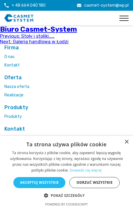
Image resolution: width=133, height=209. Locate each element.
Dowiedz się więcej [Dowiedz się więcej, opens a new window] (86, 170)
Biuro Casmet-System (38, 29)
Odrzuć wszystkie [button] (94, 182)
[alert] (66, 172)
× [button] (126, 142)
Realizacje (14, 95)
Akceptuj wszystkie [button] (39, 182)
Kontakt (12, 65)
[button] (66, 195)
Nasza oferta (16, 86)
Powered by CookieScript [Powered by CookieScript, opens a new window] (66, 204)
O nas (9, 56)
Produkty (13, 116)
